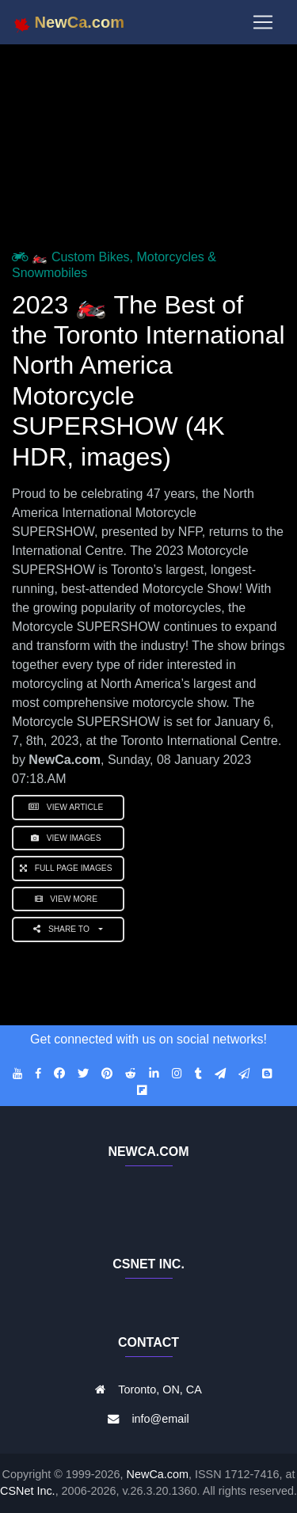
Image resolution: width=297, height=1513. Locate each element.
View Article (68, 807)
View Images (68, 838)
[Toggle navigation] (263, 22)
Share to (64, 929)
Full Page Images (68, 868)
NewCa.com (157, 1474)
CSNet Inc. (27, 1490)
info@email (159, 1418)
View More (68, 899)
